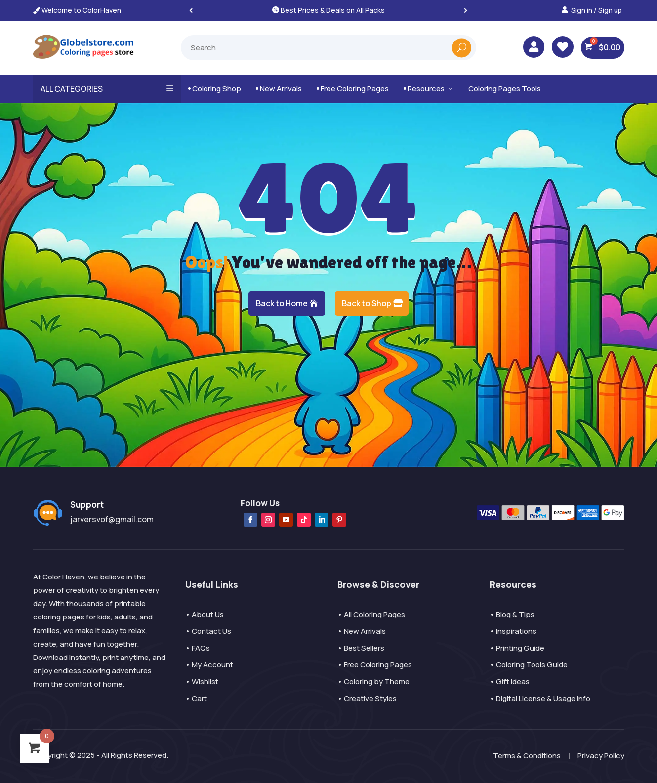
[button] (465, 10)
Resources (428, 88)
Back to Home (282, 303)
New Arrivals (279, 88)
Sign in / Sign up (596, 10)
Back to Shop (366, 303)
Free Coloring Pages (353, 88)
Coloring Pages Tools (504, 88)
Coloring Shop (214, 88)
